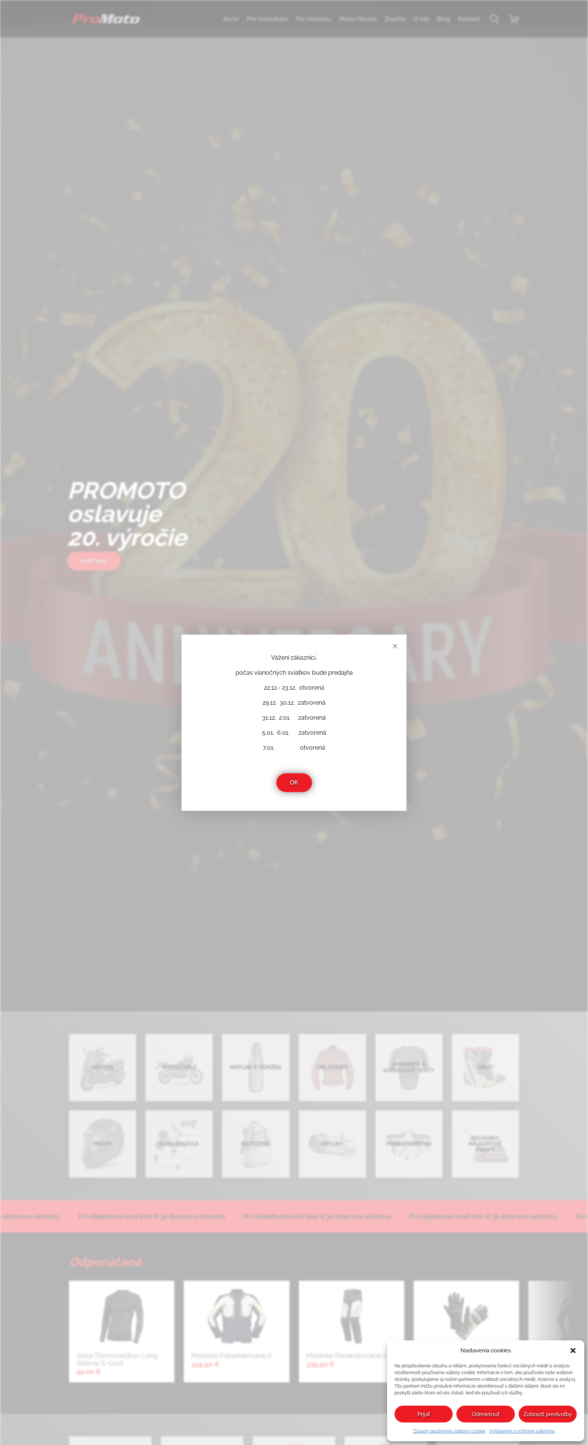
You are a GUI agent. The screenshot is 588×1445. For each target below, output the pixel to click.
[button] (573, 1350)
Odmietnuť (486, 1414)
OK (294, 782)
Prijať (423, 1414)
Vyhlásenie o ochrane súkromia (522, 1431)
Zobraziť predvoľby (548, 1414)
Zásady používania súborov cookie (449, 1431)
